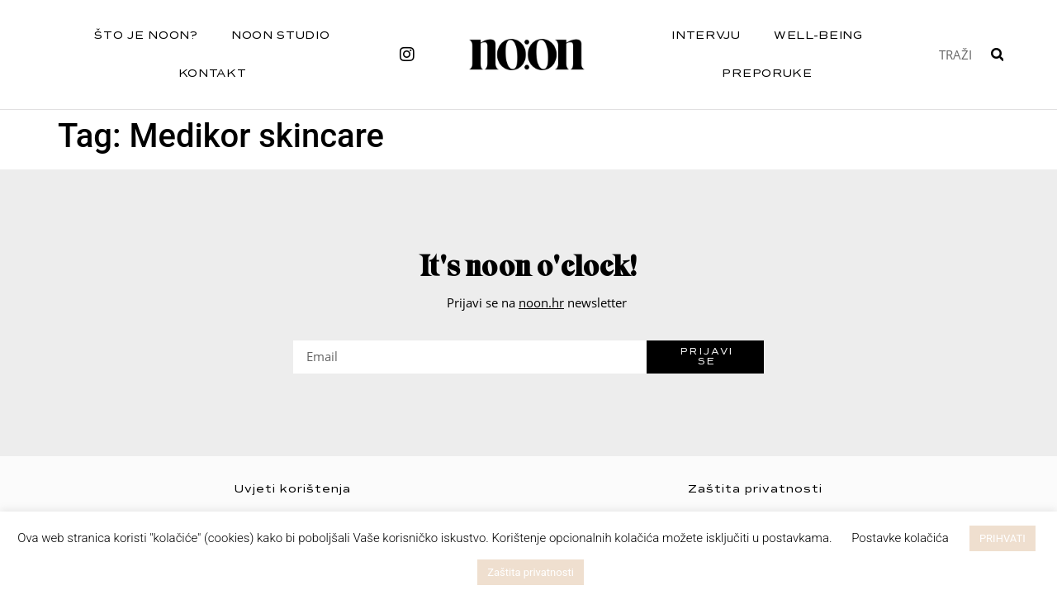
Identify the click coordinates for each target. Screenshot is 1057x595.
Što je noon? (145, 35)
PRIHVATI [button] (1002, 538)
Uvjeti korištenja (293, 489)
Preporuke (767, 73)
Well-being (818, 35)
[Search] (997, 54)
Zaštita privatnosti (755, 489)
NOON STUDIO (280, 35)
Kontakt (212, 73)
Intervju (706, 35)
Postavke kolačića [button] (900, 538)
